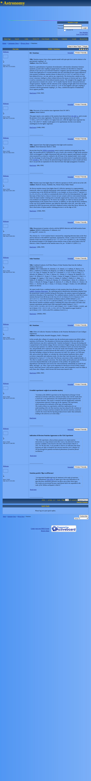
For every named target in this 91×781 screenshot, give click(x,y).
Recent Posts (84, 39)
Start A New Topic (74, 46)
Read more (33, 93)
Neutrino (79, 502)
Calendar (64, 39)
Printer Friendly (80, 53)
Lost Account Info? (82, 34)
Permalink (70, 52)
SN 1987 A (74, 116)
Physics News (25, 43)
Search (17, 39)
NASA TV (36, 39)
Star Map (55, 39)
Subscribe (84, 516)
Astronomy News (13, 43)
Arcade (74, 39)
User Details (45, 39)
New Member (84, 32)
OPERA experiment (48, 150)
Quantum (85, 502)
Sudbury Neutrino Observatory (39, 291)
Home (4, 43)
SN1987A (36, 160)
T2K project (50, 479)
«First (43, 500)
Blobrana (6, 52)
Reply (85, 46)
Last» (59, 500)
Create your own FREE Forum (40, 528)
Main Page (7, 39)
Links (26, 39)
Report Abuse (45, 531)
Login (85, 28)
